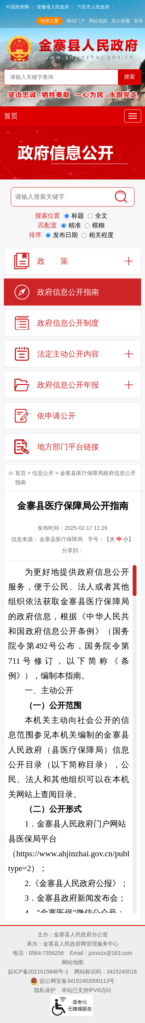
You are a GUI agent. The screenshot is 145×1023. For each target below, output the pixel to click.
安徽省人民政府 (53, 7)
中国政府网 (17, 7)
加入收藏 (120, 21)
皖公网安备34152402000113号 (77, 981)
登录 (138, 21)
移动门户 (76, 21)
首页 (11, 116)
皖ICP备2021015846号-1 (38, 971)
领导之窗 (49, 21)
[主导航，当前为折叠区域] (132, 116)
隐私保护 (45, 990)
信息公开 (43, 473)
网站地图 (98, 21)
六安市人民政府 (93, 7)
